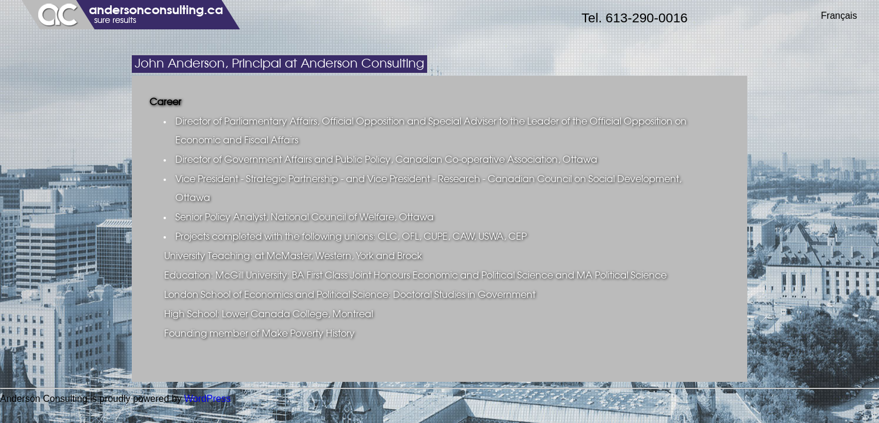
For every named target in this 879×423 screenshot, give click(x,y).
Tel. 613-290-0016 (634, 18)
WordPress (207, 399)
